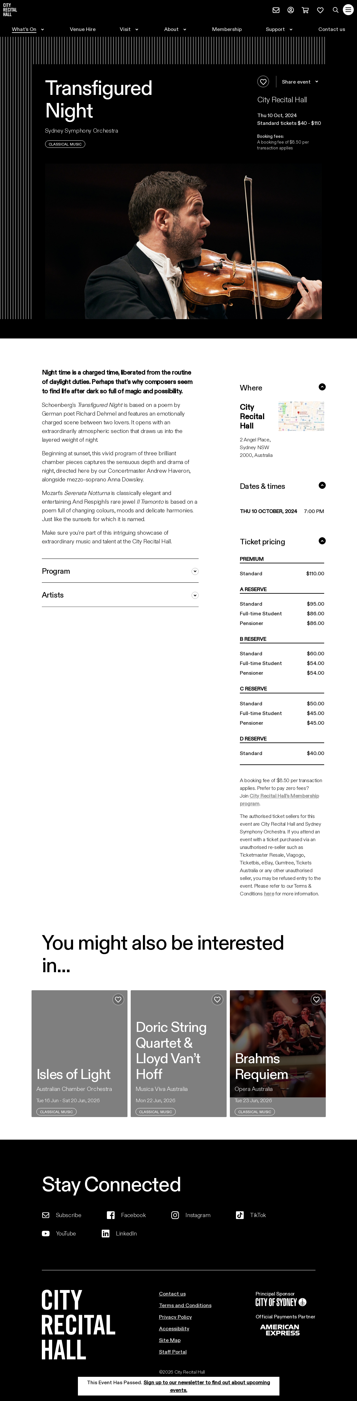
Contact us (172, 1293)
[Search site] (336, 9)
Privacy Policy (175, 1317)
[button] (289, 115)
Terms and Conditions (185, 1305)
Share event (301, 81)
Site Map (170, 1340)
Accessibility (174, 1328)
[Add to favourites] (263, 81)
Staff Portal (173, 1351)
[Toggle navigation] (348, 9)
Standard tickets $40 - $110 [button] (289, 123)
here (269, 893)
